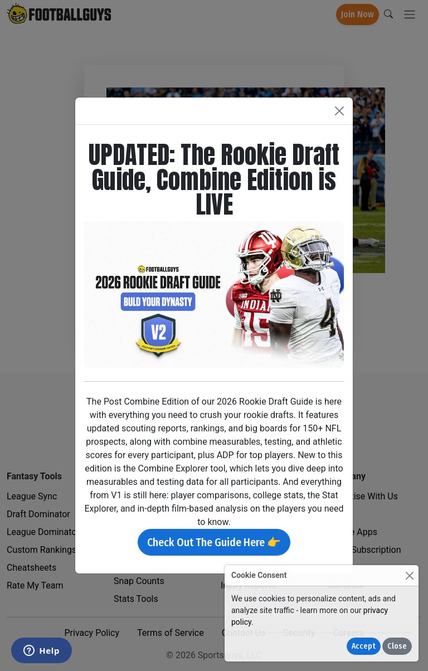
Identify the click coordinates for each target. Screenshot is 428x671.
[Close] (409, 575)
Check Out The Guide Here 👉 (214, 542)
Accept (364, 646)
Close (397, 646)
